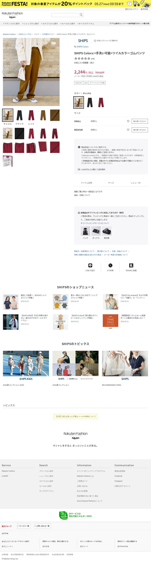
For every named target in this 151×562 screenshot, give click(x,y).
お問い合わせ (82, 486)
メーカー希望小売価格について (116, 254)
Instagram (119, 481)
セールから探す (45, 486)
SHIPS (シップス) (25, 34)
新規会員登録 (120, 471)
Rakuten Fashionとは (85, 476)
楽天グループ (130, 9)
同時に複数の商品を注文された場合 (87, 254)
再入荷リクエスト (139, 121)
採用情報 (70, 554)
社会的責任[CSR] (58, 554)
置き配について (103, 251)
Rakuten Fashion (24, 15)
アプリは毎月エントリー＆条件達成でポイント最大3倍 (129, 24)
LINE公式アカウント (123, 486)
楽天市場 (144, 9)
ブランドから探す (46, 471)
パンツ (36, 34)
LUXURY (5, 476)
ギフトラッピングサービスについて (95, 223)
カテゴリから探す (46, 481)
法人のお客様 (82, 491)
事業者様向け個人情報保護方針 (38, 554)
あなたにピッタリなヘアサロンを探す (15, 541)
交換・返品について (119, 251)
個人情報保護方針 (17, 554)
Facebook (118, 476)
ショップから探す (46, 476)
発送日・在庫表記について (84, 251)
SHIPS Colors (82, 46)
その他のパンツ (48, 34)
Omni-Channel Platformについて (89, 501)
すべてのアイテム (46, 491)
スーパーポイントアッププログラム (91, 471)
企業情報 (5, 554)
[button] (3, 71)
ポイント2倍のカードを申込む (91, 541)
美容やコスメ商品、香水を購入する (55, 541)
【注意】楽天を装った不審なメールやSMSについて (75, 416)
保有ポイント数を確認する (127, 541)
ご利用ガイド (82, 481)
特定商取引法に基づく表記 (87, 496)
